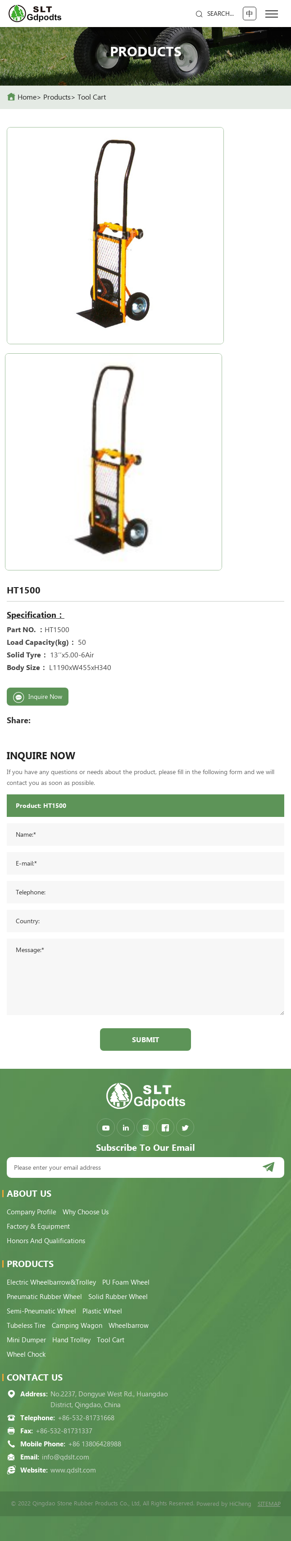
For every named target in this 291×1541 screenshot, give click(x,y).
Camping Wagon (77, 1326)
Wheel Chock (26, 1354)
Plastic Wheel (102, 1311)
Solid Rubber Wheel (118, 1297)
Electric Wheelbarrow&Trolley (51, 1282)
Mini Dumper (26, 1340)
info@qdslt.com (65, 1457)
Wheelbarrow (129, 1326)
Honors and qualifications (46, 1241)
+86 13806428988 (94, 1444)
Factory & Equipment (38, 1226)
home (27, 97)
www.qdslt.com (73, 1470)
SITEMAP (269, 1503)
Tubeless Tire (26, 1326)
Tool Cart (91, 97)
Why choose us (86, 1212)
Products (57, 97)
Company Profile (31, 1212)
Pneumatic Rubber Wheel (44, 1297)
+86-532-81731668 (86, 1418)
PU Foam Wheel (126, 1282)
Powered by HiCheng (223, 1503)
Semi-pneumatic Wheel (41, 1311)
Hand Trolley (71, 1340)
